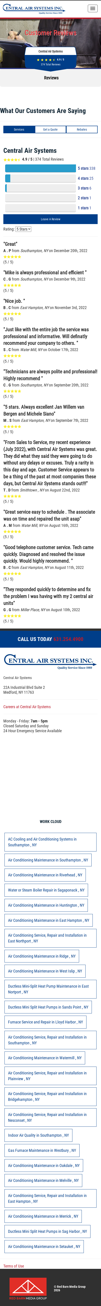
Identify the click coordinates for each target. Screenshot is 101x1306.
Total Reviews (50, 64)
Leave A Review (50, 219)
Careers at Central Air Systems (27, 706)
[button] (3, 91)
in (42, 842)
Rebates (82, 129)
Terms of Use (13, 1266)
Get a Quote (50, 129)
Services (19, 129)
